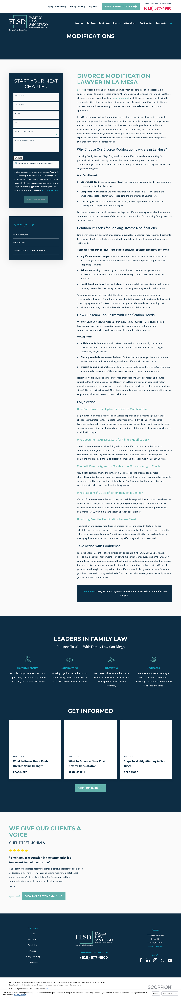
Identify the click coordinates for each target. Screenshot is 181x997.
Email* (17, 122)
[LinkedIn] (148, 960)
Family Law (33, 945)
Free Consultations (121, 6)
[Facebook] (141, 960)
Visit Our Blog (90, 788)
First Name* (20, 95)
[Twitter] (162, 960)
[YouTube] (170, 960)
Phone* (18, 113)
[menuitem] (36, 235)
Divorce (81, 89)
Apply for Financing (57, 6)
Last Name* (20, 104)
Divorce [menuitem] (117, 23)
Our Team (32, 939)
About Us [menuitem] (79, 23)
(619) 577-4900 (157, 8)
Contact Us (33, 962)
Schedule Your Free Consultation (157, 3)
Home (32, 933)
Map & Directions (155, 946)
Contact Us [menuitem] (161, 23)
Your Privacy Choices (39, 989)
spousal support (121, 98)
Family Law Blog (77, 6)
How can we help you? (24, 140)
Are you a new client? (24, 131)
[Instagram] (155, 960)
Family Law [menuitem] (104, 23)
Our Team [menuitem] (91, 23)
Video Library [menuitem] (130, 23)
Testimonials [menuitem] (146, 23)
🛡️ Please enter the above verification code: (34, 163)
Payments (94, 6)
